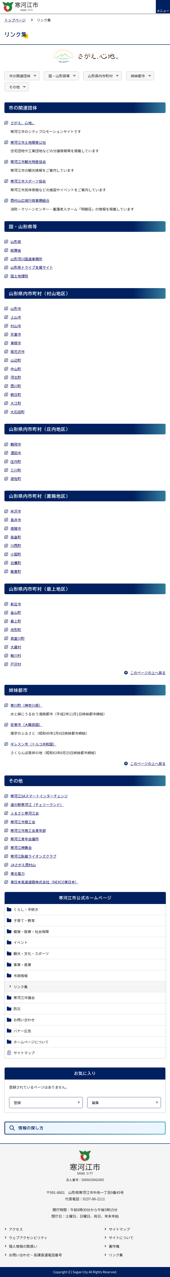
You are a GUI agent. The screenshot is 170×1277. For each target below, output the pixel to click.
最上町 (15, 621)
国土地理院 (19, 276)
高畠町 (15, 537)
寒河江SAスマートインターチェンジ (39, 796)
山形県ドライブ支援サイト (31, 267)
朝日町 (15, 394)
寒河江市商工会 (22, 821)
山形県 (15, 241)
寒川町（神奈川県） (26, 705)
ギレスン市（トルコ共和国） (33, 744)
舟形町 (15, 629)
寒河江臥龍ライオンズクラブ (33, 856)
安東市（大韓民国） (26, 724)
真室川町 (17, 638)
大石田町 (17, 411)
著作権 (114, 1246)
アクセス (16, 1229)
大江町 (15, 403)
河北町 (15, 377)
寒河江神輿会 (21, 847)
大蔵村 (15, 647)
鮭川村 (15, 655)
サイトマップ (119, 1229)
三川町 (15, 470)
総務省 (15, 250)
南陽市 (15, 528)
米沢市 (15, 511)
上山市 (15, 317)
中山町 (15, 368)
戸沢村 (15, 664)
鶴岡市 (15, 444)
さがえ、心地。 (22, 122)
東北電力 (17, 873)
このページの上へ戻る (148, 672)
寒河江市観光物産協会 (28, 161)
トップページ (15, 20)
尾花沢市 (17, 351)
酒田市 (15, 452)
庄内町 (15, 461)
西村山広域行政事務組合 (29, 200)
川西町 (15, 545)
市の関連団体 (19, 75)
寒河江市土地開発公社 (28, 142)
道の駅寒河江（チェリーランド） (37, 804)
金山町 (15, 612)
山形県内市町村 (100, 75)
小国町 (15, 554)
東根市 (15, 343)
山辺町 (15, 360)
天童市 (15, 334)
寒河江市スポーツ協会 (28, 181)
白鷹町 (15, 562)
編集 (95, 1102)
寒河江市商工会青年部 (28, 830)
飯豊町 (15, 571)
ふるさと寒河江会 (24, 813)
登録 (17, 1102)
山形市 (15, 308)
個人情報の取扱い (23, 1246)
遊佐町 (15, 478)
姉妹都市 (138, 75)
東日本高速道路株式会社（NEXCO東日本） (44, 882)
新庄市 (15, 604)
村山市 (15, 325)
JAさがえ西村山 (23, 864)
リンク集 (116, 1254)
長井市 (15, 519)
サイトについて (121, 1237)
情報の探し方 (31, 1128)
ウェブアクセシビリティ (28, 1237)
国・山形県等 (59, 75)
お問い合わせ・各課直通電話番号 (35, 1254)
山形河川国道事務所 (26, 259)
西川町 (15, 386)
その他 (14, 87)
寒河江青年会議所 (24, 839)
